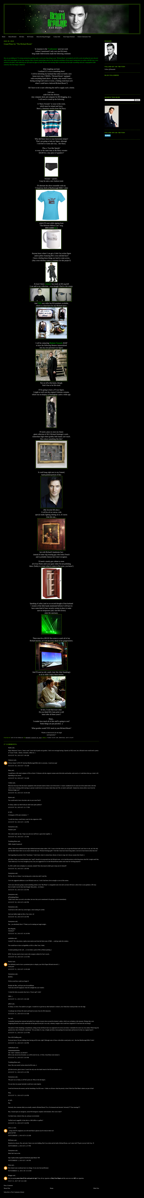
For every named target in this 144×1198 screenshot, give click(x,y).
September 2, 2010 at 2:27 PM (19, 1146)
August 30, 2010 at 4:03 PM (18, 889)
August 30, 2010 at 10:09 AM (19, 793)
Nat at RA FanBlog (13, 1037)
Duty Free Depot (56, 1178)
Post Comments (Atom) (17, 1192)
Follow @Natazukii (110, 69)
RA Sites (21, 36)
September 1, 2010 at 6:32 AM (19, 1135)
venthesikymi (11, 1047)
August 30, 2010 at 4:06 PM (18, 902)
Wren (9, 1165)
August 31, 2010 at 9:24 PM (18, 1095)
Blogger (10, 1175)
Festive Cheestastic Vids (84, 36)
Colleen (10, 783)
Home (3, 36)
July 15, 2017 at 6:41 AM (17, 1181)
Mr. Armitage (60, 737)
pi (8, 812)
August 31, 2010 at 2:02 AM (18, 999)
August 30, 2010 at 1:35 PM (18, 836)
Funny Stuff (51, 737)
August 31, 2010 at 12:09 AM (19, 969)
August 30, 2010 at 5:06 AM (18, 755)
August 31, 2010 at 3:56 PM (18, 1043)
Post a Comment (8, 1185)
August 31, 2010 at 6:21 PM (18, 1072)
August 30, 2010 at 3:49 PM (18, 868)
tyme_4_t (10, 1127)
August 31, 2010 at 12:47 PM (19, 1032)
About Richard (12, 36)
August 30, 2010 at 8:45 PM (18, 917)
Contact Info (56, 36)
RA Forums (30, 36)
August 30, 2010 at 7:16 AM (18, 765)
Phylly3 (10, 961)
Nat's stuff (70, 737)
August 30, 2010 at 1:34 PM (18, 822)
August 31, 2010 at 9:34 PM (18, 1123)
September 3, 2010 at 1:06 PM (19, 1160)
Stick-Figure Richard (69, 36)
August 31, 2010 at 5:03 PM (18, 1057)
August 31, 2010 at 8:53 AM (18, 1013)
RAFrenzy (11, 1140)
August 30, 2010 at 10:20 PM (19, 933)
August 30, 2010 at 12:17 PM (19, 807)
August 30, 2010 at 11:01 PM (19, 957)
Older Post (96, 1188)
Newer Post (7, 1188)
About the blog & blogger (43, 36)
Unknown (10, 760)
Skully (10, 747)
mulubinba (11, 938)
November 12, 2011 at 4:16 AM (19, 1171)
